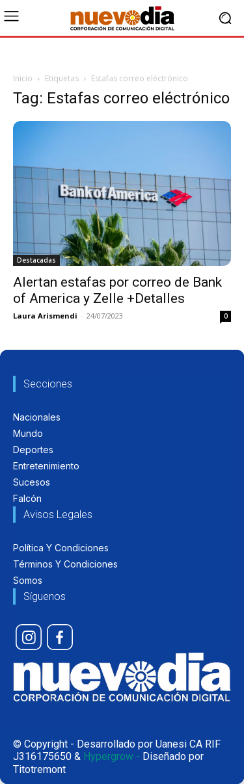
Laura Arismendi (45, 315)
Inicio (23, 78)
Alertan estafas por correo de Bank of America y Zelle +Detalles (117, 290)
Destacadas (36, 260)
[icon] (28, 637)
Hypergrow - (111, 756)
